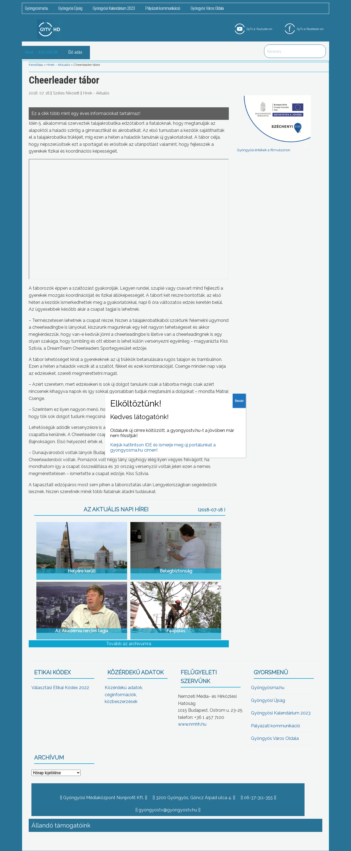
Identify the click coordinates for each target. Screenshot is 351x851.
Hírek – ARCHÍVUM (41, 52)
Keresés (319, 51)
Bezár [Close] (239, 401)
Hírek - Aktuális (58, 65)
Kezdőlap (36, 65)
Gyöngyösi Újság (70, 8)
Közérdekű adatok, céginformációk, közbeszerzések (124, 694)
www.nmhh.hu (192, 724)
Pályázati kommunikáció (162, 8)
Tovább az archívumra (128, 643)
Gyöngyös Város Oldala (207, 8)
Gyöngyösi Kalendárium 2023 (114, 8)
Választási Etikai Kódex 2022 (60, 687)
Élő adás (75, 52)
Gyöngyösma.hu (36, 8)
